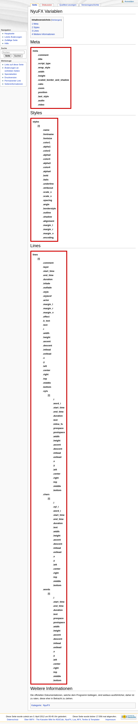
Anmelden (129, 1)
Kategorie (36, 705)
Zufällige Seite (11, 40)
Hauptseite (9, 33)
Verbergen (56, 20)
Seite (34, 5)
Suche (4, 48)
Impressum (110, 719)
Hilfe (6, 43)
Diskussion (47, 5)
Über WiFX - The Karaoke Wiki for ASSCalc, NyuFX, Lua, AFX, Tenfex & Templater (62, 719)
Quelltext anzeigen (68, 5)
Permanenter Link (12, 81)
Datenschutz (13, 719)
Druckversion (10, 77)
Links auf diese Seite (14, 64)
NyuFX (46, 705)
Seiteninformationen (13, 84)
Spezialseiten (10, 74)
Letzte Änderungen (13, 37)
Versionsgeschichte (90, 5)
